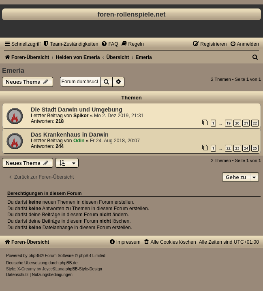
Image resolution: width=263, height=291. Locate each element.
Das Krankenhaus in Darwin (70, 134)
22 (255, 123)
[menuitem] (70, 44)
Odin (79, 140)
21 (246, 123)
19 (229, 123)
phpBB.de (68, 263)
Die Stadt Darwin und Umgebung (76, 109)
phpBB (35, 255)
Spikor (81, 115)
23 (237, 148)
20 (237, 123)
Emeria (13, 70)
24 (246, 148)
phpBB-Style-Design (84, 269)
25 (255, 148)
